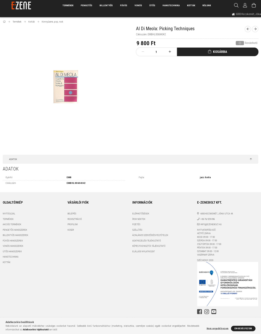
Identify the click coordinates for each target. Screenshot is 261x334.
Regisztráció (75, 219)
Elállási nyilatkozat (143, 251)
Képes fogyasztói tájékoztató (148, 246)
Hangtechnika (171, 5)
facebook (199, 311)
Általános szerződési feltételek (150, 235)
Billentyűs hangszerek (15, 235)
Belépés (72, 213)
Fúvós (123, 5)
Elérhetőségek (140, 213)
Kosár (71, 229)
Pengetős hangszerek (15, 229)
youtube (213, 311)
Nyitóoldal (9, 213)
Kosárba (220, 52)
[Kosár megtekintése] (253, 5)
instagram (206, 311)
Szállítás (137, 229)
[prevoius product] (248, 29)
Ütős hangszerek (12, 251)
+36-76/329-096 (207, 219)
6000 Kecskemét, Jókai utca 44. (216, 213)
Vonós (138, 5)
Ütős (152, 5)
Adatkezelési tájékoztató (146, 240)
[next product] (255, 29)
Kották (191, 5)
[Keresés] (236, 5)
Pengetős (86, 5)
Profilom (73, 224)
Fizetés (136, 224)
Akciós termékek (12, 224)
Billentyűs (106, 5)
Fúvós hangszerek (13, 240)
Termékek (8, 219)
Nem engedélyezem (218, 328)
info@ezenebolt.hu (211, 224)
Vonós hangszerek (13, 246)
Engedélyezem (243, 328)
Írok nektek (138, 219)
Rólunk (206, 5)
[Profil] (245, 5)
